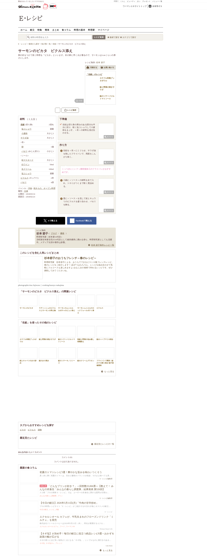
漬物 (40, 430)
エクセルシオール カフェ (49, 526)
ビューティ (131, 1)
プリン (60, 496)
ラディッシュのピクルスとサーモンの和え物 (48, 303)
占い (138, 1)
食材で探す (115, 37)
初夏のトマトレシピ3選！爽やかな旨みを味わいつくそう (71, 472)
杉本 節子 (100, 62)
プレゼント (146, 1)
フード (62, 526)
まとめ (55, 29)
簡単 (47, 29)
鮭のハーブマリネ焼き (105, 333)
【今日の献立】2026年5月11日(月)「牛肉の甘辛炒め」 (69, 503)
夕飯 (57, 509)
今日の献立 (44, 509)
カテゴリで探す (129, 37)
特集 (39, 29)
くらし (122, 1)
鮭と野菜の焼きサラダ (48, 333)
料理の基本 (79, 29)
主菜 (26, 191)
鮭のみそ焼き (48, 354)
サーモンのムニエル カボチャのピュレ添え (67, 303)
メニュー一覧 (157, 1)
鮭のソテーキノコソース (67, 355)
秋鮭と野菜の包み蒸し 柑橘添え (86, 334)
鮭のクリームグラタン (86, 354)
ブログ (54, 233)
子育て (116, 1)
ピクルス (105, 302)
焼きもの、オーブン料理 (44, 188)
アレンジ (59, 543)
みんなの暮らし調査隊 (48, 496)
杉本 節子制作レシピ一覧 (102, 245)
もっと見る (109, 371)
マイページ (103, 29)
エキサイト (157, 6)
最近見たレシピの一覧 (104, 444)
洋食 (30, 188)
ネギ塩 (42, 543)
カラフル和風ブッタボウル (28, 334)
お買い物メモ (107, 68)
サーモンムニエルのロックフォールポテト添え (86, 304)
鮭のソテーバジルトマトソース (67, 334)
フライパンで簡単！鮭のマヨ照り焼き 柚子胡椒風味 (105, 356)
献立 (32, 29)
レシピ (51, 509)
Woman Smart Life (106, 529)
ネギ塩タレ (50, 543)
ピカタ (23, 430)
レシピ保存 (71, 110)
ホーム (23, 29)
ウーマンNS (70, 526)
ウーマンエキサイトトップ (135, 6)
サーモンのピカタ (28, 302)
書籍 (62, 233)
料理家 (91, 29)
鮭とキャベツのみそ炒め (28, 355)
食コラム (66, 29)
